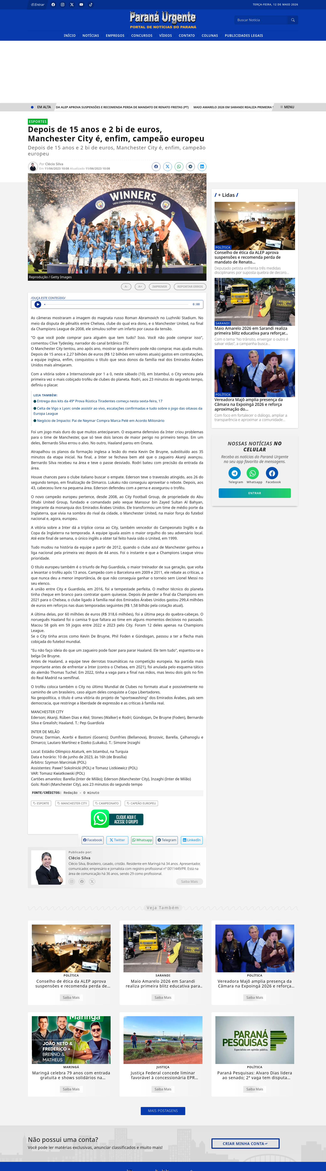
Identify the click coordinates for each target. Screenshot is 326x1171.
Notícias (93, 35)
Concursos (143, 35)
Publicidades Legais (244, 35)
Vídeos (167, 35)
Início (71, 35)
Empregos (117, 35)
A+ (140, 286)
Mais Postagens (163, 1110)
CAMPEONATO (107, 803)
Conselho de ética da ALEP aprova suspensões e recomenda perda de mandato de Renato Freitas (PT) (110, 107)
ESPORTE (41, 803)
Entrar (37, 4)
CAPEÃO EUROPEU (141, 803)
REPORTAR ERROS (190, 286)
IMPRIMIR (159, 286)
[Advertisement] (163, 72)
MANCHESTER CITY (72, 803)
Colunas (212, 35)
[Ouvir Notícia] (38, 304)
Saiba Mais (189, 881)
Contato (189, 35)
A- (126, 286)
